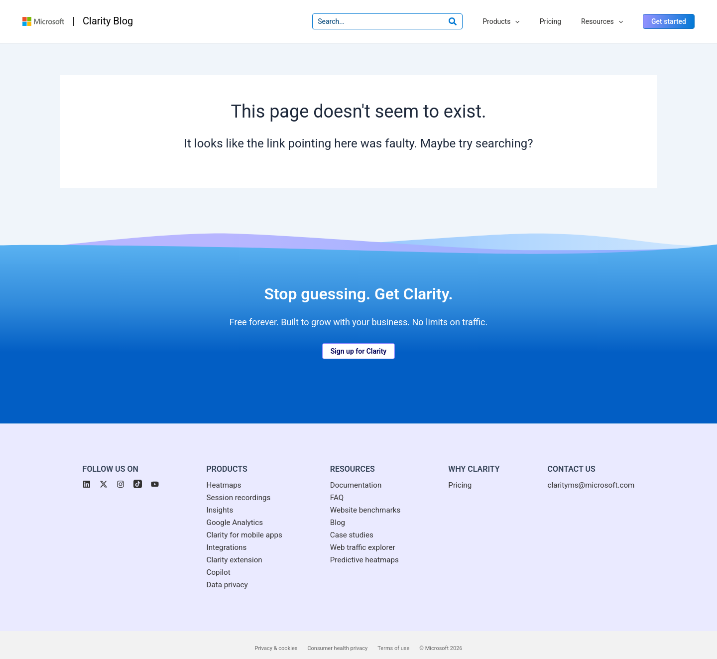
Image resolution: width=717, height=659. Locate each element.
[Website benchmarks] (365, 498)
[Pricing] (462, 472)
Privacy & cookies (276, 641)
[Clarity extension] (229, 551)
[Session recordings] (234, 485)
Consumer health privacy (337, 641)
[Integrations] (221, 538)
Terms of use (393, 641)
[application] (529, 15)
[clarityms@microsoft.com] (595, 472)
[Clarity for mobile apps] (240, 525)
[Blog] (336, 512)
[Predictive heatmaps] (364, 551)
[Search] (471, 14)
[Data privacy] (222, 577)
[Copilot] (213, 564)
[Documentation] (355, 472)
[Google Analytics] (230, 512)
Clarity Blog (108, 14)
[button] (669, 14)
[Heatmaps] (218, 472)
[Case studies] (350, 525)
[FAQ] (335, 485)
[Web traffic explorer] (362, 538)
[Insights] (214, 498)
